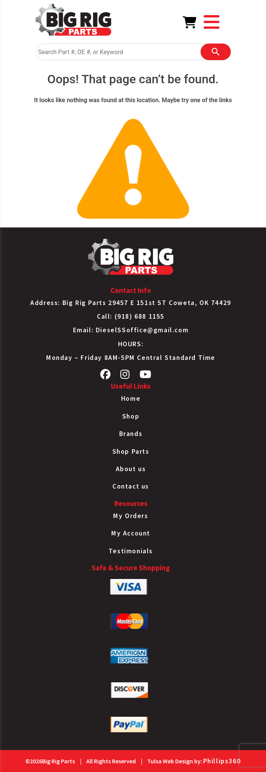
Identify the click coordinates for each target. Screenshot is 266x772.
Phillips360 (222, 761)
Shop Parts (130, 451)
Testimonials (131, 551)
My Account (130, 533)
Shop (130, 416)
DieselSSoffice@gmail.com (142, 330)
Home (130, 398)
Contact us (130, 486)
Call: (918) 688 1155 (131, 316)
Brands (131, 434)
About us (131, 469)
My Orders (130, 516)
